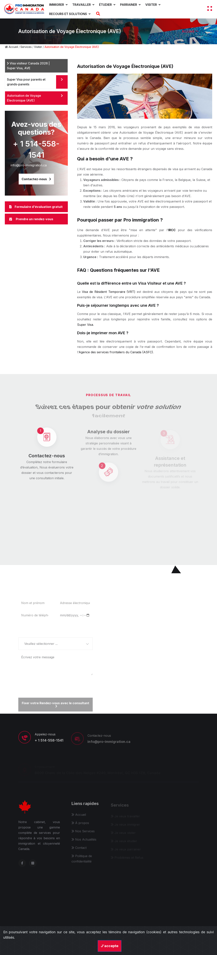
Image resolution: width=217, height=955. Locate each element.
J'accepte (109, 946)
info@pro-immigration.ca (29, 165)
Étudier (107, 5)
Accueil (188, 31)
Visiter (152, 5)
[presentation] (47, 684)
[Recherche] (97, 13)
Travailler (83, 5)
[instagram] (33, 866)
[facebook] (22, 866)
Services (26, 46)
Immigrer (58, 5)
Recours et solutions (69, 14)
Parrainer (130, 5)
